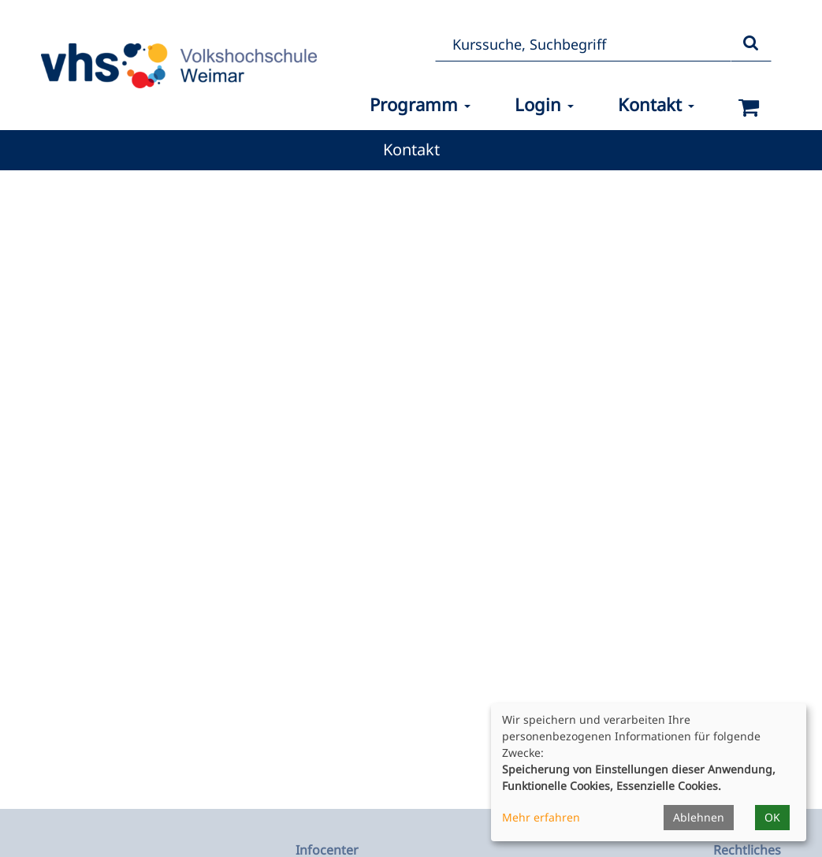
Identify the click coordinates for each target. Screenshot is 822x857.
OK (772, 817)
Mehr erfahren (541, 817)
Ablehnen (698, 817)
